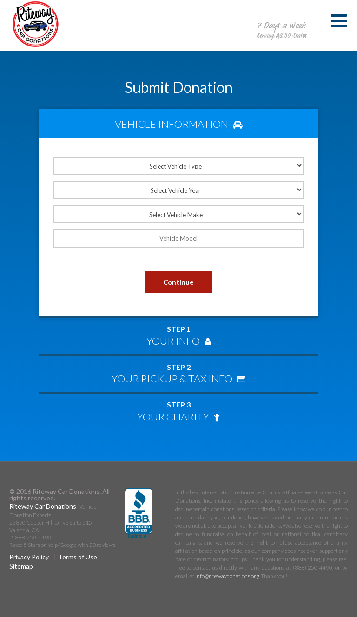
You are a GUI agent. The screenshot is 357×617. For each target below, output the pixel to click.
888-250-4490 (281, 15)
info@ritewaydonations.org (227, 575)
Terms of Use (77, 557)
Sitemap (21, 566)
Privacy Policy (29, 557)
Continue (178, 282)
